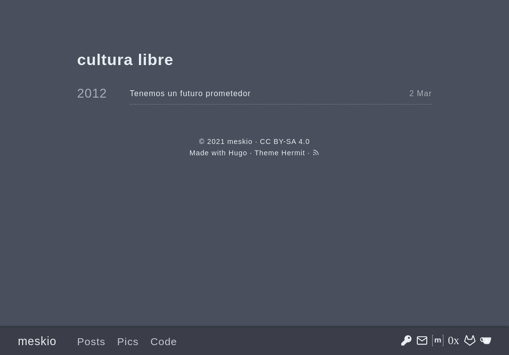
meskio (37, 341)
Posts (91, 341)
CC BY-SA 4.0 (285, 141)
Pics (128, 341)
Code (163, 341)
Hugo (238, 153)
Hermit (293, 153)
